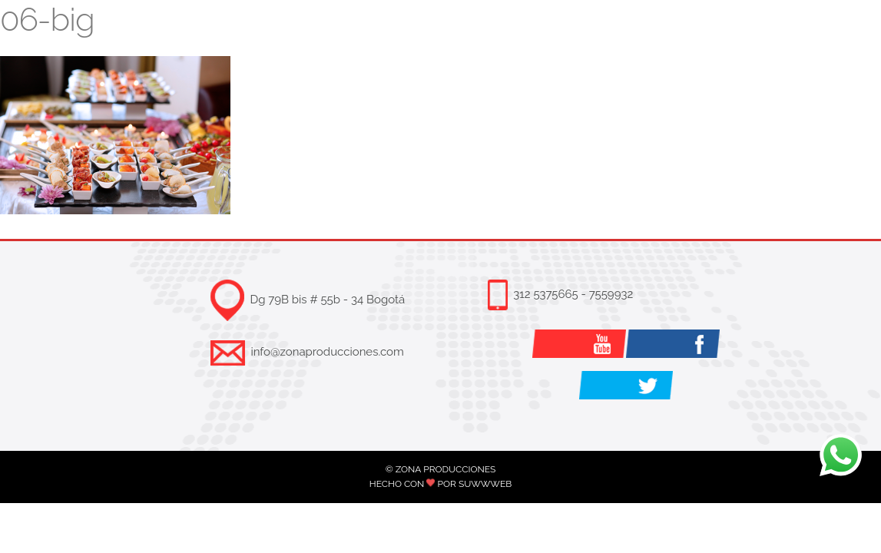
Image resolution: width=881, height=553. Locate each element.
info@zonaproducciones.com (326, 352)
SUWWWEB (485, 483)
